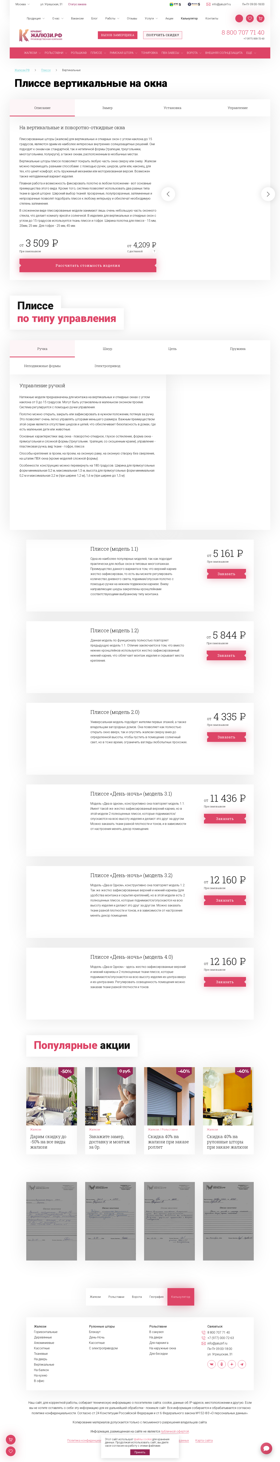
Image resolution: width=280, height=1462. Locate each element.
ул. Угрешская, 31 (51, 4)
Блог (94, 18)
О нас (56, 18)
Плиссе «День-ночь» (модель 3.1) (131, 793)
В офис (39, 1381)
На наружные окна (162, 1348)
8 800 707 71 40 (243, 32)
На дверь (40, 1359)
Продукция (34, 18)
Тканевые (41, 1353)
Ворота (137, 1296)
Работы (110, 18)
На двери (155, 1337)
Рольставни (116, 1296)
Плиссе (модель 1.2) (114, 630)
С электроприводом (103, 1348)
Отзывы (132, 18)
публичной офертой (175, 1431)
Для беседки (158, 1353)
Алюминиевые (44, 1342)
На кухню (40, 1375)
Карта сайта (204, 1440)
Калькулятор (189, 18)
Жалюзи (95, 1296)
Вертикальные (44, 1364)
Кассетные (42, 1348)
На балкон (41, 1370)
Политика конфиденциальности (89, 1440)
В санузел (156, 1332)
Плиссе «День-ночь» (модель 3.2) (131, 875)
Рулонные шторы (102, 1326)
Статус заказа (77, 4)
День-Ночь (97, 1337)
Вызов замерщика (117, 35)
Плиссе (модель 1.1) (114, 548)
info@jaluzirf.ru (221, 4)
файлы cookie (143, 1439)
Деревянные (43, 1337)
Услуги (149, 18)
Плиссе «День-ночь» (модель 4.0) (131, 956)
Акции (169, 18)
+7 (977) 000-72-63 (254, 38)
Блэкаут (95, 1332)
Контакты (212, 18)
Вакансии (77, 18)
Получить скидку (162, 35)
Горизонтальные (46, 1332)
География (157, 1296)
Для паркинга (158, 1342)
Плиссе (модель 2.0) (114, 712)
